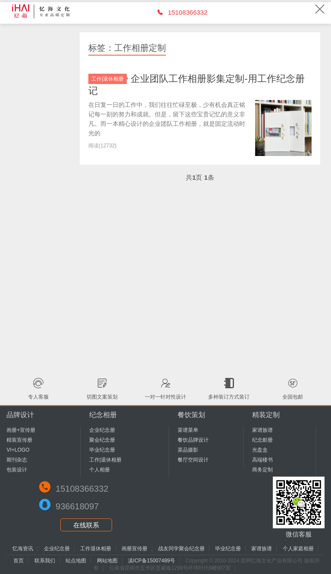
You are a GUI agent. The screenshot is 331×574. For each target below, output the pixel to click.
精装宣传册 (19, 440)
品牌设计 (20, 414)
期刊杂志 (16, 460)
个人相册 (99, 470)
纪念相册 (103, 414)
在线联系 (86, 525)
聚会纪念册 (102, 440)
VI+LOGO (17, 450)
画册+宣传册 (20, 430)
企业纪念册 (102, 430)
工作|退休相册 (109, 79)
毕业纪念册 (102, 450)
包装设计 (16, 470)
